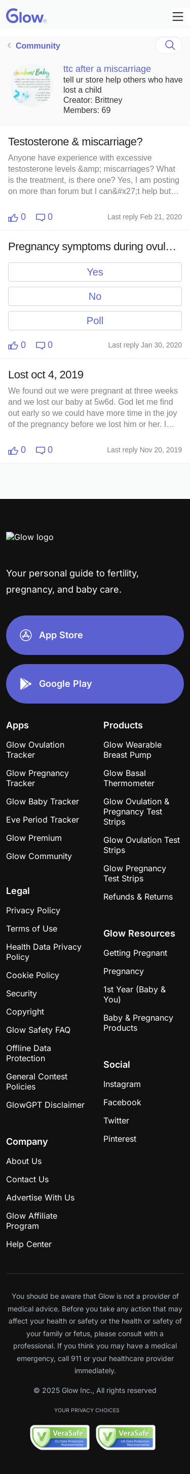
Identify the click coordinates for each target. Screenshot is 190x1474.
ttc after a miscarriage (107, 69)
